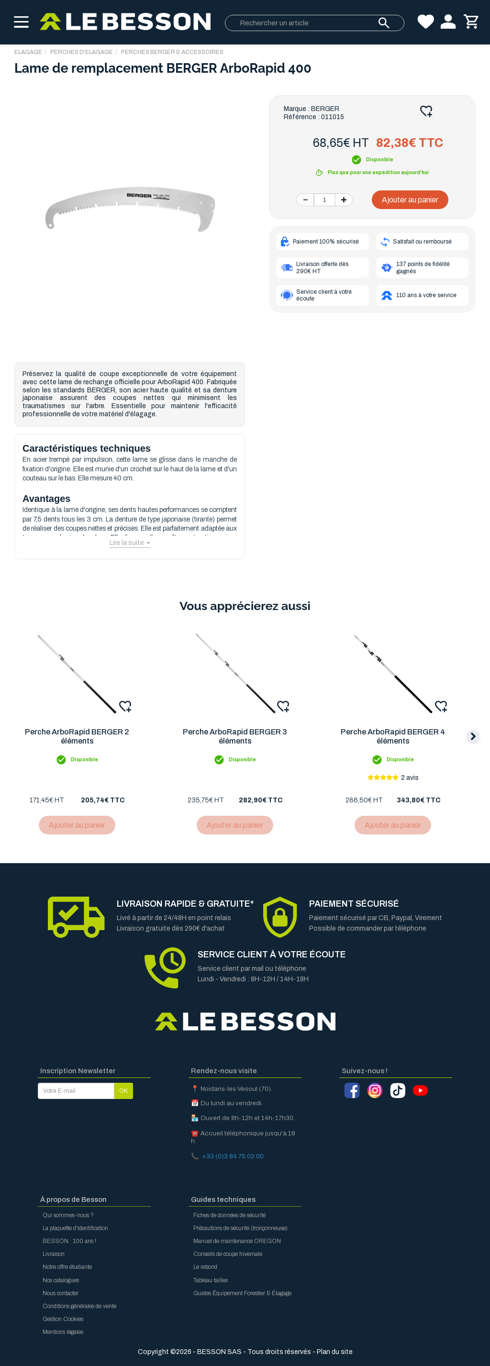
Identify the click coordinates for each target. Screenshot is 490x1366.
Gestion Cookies (63, 1319)
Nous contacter (60, 1293)
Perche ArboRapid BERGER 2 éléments (77, 736)
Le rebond (205, 1267)
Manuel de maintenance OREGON (237, 1241)
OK (123, 1091)
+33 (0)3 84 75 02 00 (233, 1156)
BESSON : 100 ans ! (69, 1241)
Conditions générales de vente (79, 1306)
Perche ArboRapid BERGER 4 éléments (395, 736)
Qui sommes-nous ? (68, 1215)
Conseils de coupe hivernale (227, 1254)
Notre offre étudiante (67, 1267)
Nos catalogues (61, 1280)
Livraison (54, 1254)
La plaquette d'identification (75, 1228)
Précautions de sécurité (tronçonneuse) (240, 1228)
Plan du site (335, 1351)
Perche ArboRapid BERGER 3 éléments (236, 736)
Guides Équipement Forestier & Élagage (242, 1293)
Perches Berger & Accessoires (172, 52)
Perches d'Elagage (81, 52)
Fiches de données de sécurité (229, 1215)
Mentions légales (63, 1332)
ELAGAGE (28, 52)
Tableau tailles (210, 1280)
